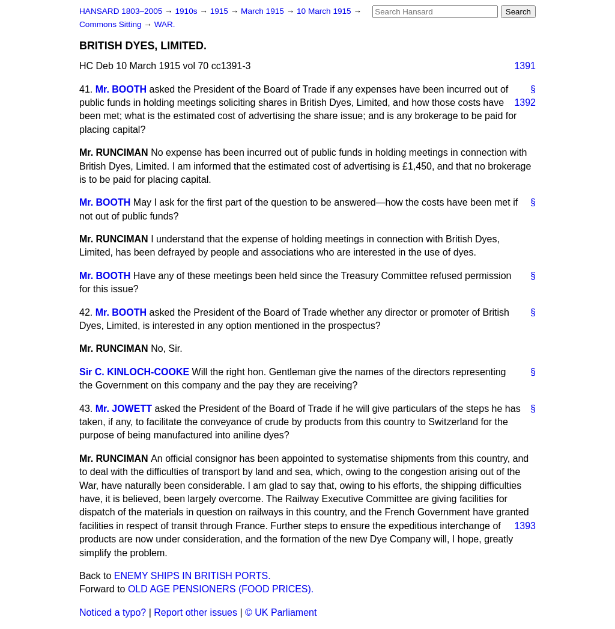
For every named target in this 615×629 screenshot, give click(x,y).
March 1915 (263, 11)
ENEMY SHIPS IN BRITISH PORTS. (192, 576)
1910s (187, 11)
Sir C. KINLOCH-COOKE (134, 372)
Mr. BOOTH (121, 89)
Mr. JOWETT (123, 408)
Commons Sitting (111, 24)
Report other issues (195, 612)
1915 (220, 11)
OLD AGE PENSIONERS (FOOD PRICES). (221, 589)
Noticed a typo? (112, 612)
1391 (525, 66)
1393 (525, 526)
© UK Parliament (281, 612)
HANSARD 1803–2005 (120, 11)
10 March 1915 (325, 11)
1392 (525, 102)
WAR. (164, 24)
